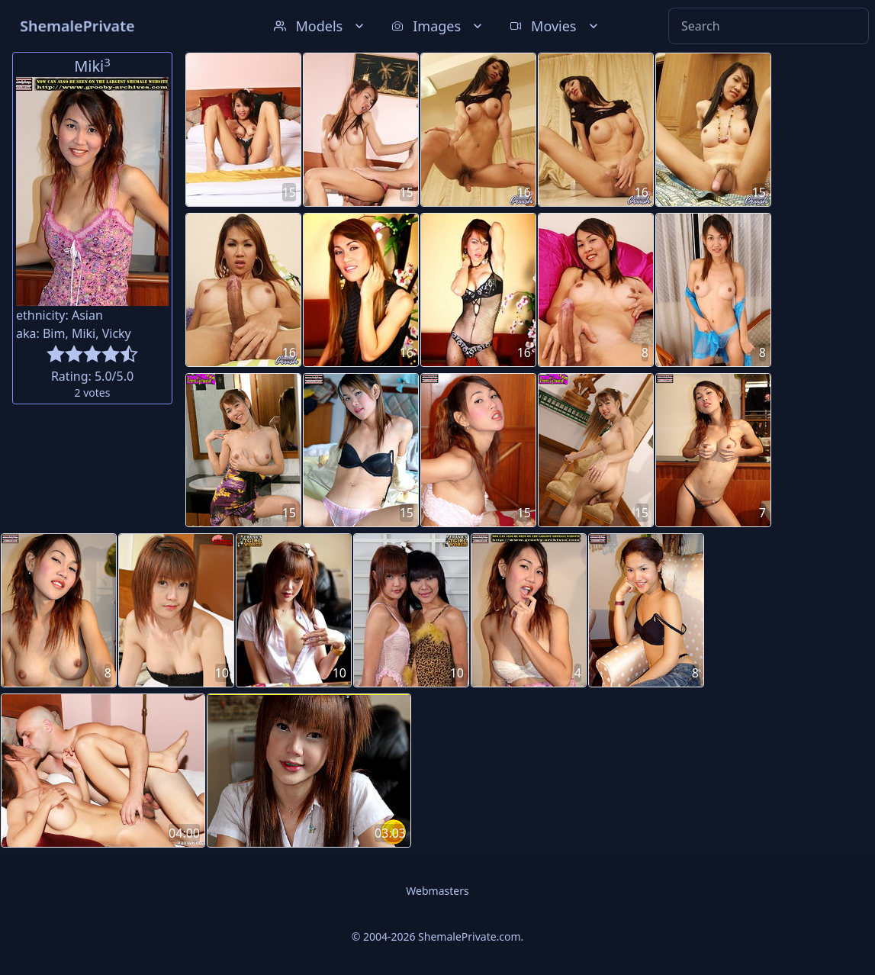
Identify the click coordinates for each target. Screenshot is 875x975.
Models (320, 26)
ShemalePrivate (77, 25)
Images (438, 26)
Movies (555, 26)
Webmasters (437, 890)
